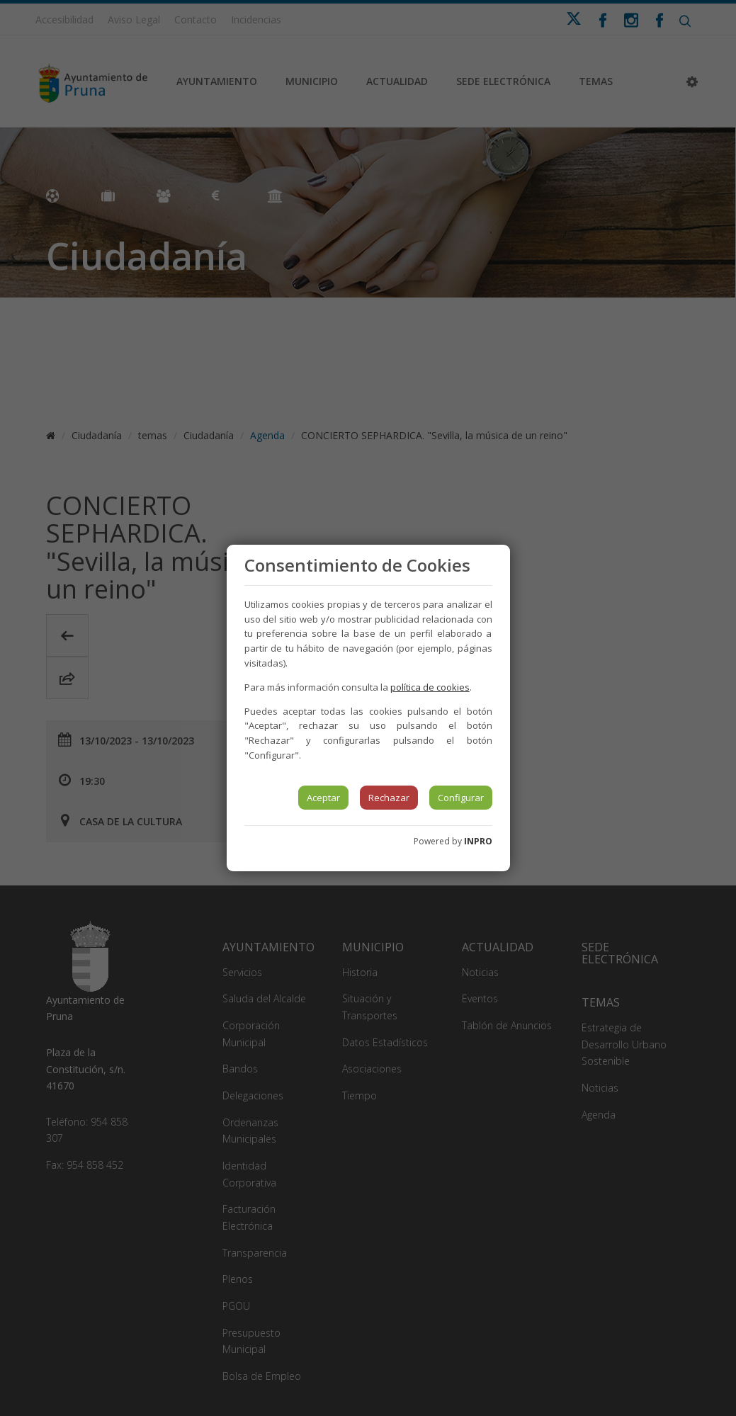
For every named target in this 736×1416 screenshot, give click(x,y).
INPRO (478, 841)
